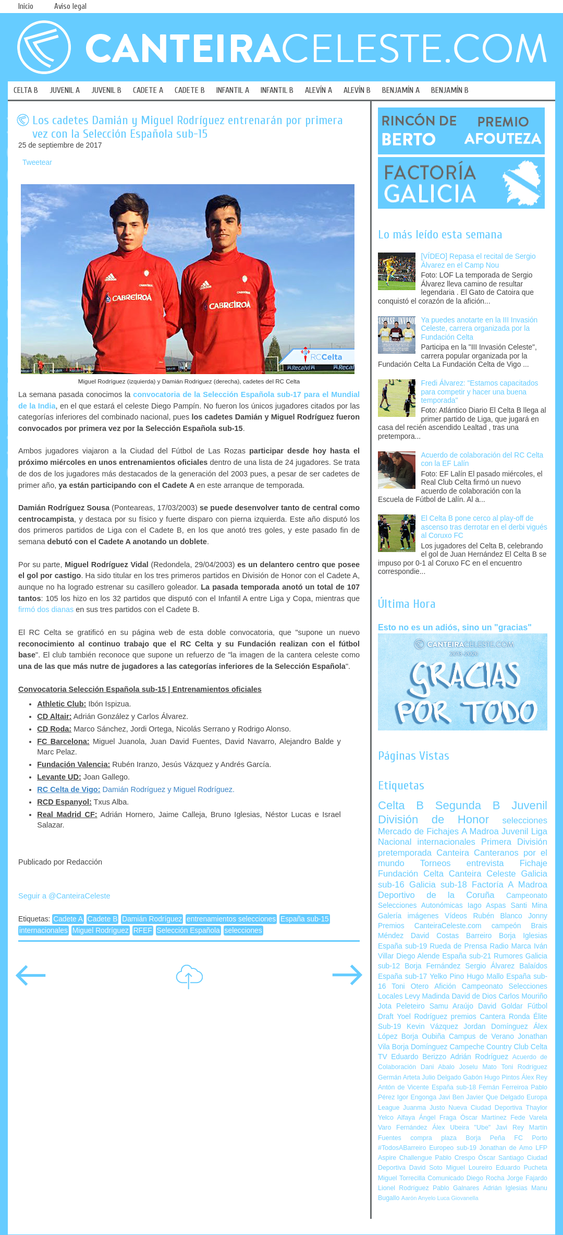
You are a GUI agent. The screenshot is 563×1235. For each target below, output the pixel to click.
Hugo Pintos (502, 1077)
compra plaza (433, 1138)
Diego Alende (417, 956)
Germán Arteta (399, 1077)
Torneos (435, 863)
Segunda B (467, 805)
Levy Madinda (427, 996)
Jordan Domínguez (495, 1026)
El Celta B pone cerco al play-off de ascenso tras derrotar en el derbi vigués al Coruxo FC (484, 526)
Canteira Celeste (482, 874)
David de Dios (473, 996)
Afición (445, 986)
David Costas (435, 936)
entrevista (485, 863)
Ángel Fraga (438, 1117)
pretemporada (405, 853)
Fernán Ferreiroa (503, 1087)
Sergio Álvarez (490, 966)
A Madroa (480, 831)
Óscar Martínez (483, 1117)
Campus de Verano (481, 1036)
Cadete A (68, 919)
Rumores (508, 956)
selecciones (243, 930)
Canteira (452, 853)
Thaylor (536, 1107)
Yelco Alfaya (396, 1117)
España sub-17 (402, 976)
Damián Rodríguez (152, 919)
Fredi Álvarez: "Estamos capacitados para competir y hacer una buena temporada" (479, 391)
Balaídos (533, 966)
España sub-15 (304, 919)
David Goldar (500, 1006)
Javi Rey (510, 1127)
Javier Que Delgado (495, 1097)
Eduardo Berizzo (418, 1057)
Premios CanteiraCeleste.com (430, 926)
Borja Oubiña (423, 1036)
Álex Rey (534, 1077)
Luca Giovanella (458, 1198)
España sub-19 (402, 946)
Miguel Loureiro (469, 1167)
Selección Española (188, 930)
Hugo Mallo (485, 976)
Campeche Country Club (488, 1047)
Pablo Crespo (455, 1157)
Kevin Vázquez (432, 1026)
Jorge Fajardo (527, 1178)
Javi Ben (450, 1097)
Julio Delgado (441, 1077)
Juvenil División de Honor (462, 812)
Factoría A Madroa (509, 885)
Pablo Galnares (456, 1188)
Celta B (401, 805)
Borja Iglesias (523, 936)
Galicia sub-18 (438, 885)
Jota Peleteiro (401, 1006)
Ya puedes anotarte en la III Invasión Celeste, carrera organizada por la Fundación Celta (479, 328)
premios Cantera (478, 1017)
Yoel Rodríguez (422, 1017)
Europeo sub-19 (452, 1148)
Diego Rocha (486, 1178)
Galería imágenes (408, 916)
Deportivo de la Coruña (436, 895)
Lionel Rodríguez (403, 1188)
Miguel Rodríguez (100, 930)
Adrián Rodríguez (479, 1057)
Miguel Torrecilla (401, 1178)
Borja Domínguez (420, 1047)
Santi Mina (528, 905)
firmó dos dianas (46, 609)
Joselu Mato (478, 1067)
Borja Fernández (432, 966)
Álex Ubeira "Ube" (461, 1127)
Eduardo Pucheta (521, 1167)
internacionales (43, 930)
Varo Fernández (402, 1127)
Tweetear (37, 162)
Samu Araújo (451, 1006)
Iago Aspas (487, 905)
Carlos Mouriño (522, 996)
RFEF (142, 930)
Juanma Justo (424, 1107)
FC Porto (530, 1138)
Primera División (514, 842)
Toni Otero (410, 986)
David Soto (426, 1167)
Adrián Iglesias (505, 1188)
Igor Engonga (416, 1097)
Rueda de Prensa (458, 946)
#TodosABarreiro (402, 1148)
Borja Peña (485, 1138)
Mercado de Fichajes (418, 831)
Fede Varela (528, 1117)
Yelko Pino (447, 976)
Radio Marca (510, 946)
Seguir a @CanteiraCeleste (64, 896)
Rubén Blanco (497, 916)
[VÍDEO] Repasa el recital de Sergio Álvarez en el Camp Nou (478, 261)
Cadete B (103, 919)
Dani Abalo (438, 1067)
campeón (506, 926)
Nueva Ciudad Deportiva (485, 1107)
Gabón (472, 1077)
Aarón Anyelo (418, 1198)
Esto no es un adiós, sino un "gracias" (455, 627)
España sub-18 (454, 1087)
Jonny (537, 916)
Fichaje (533, 863)
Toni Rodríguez (524, 1067)
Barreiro (479, 936)
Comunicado (445, 1178)
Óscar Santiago (501, 1157)
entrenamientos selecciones (231, 919)
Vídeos (456, 916)
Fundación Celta (411, 874)
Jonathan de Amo (506, 1148)
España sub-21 (466, 956)
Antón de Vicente (403, 1087)
